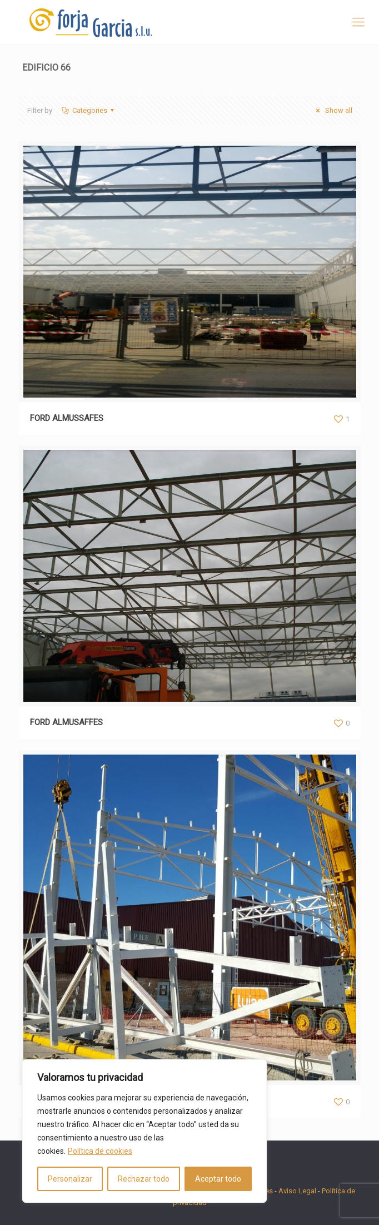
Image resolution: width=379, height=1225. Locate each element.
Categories (89, 110)
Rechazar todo (143, 1178)
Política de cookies (100, 1151)
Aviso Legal (297, 1191)
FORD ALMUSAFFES (66, 722)
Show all (332, 110)
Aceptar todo (218, 1178)
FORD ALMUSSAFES (66, 418)
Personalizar (70, 1178)
